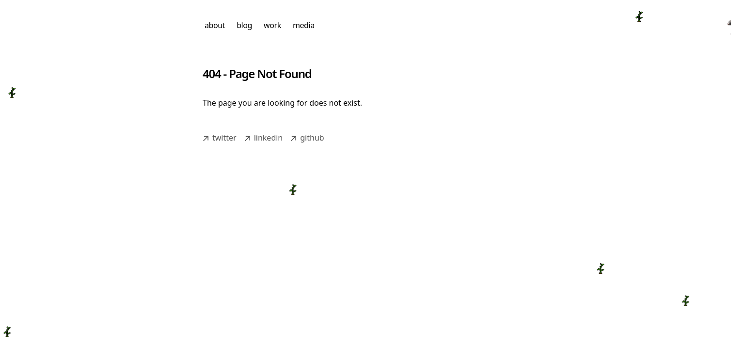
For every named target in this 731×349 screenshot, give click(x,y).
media (304, 25)
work (272, 25)
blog (244, 25)
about (215, 25)
